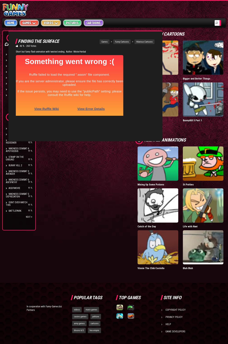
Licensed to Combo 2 (181, 65)
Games (104, 42)
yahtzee (95, 269)
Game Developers (175, 283)
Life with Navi (206, 179)
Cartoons (94, 23)
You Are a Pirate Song (181, 96)
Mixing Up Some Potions (178, 149)
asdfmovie (14, 188)
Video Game (15, 83)
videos (77, 262)
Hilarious (14, 54)
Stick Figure (15, 71)
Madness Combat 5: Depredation (17, 195)
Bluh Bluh (204, 207)
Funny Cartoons (122, 42)
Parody (13, 89)
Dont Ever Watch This (16, 203)
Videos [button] (51, 23)
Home (10, 23)
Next (29, 217)
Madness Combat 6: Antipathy (17, 181)
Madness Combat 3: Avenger (17, 172)
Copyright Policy (176, 262)
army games (79, 275)
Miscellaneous (17, 60)
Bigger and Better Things (208, 67)
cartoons (95, 275)
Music (12, 65)
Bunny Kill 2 (15, 165)
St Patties (204, 147)
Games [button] (29, 23)
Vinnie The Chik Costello (177, 209)
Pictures (72, 23)
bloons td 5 (79, 282)
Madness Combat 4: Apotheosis (17, 150)
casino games (80, 269)
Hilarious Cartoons (144, 42)
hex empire (94, 282)
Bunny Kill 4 (15, 134)
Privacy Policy (174, 269)
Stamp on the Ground (14, 158)
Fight (11, 77)
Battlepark (15, 210)
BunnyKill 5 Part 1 (208, 96)
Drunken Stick (17, 128)
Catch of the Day (178, 179)
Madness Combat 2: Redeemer (17, 141)
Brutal (12, 95)
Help (168, 276)
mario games (91, 262)
